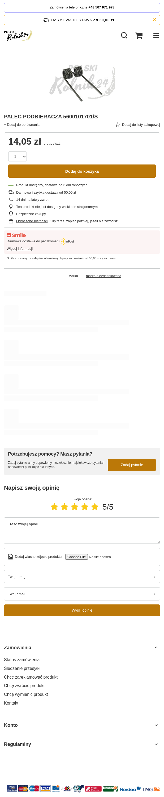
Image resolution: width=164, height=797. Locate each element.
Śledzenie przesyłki (22, 668)
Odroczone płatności (32, 221)
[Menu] (156, 36)
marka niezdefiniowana (103, 276)
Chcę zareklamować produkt (31, 677)
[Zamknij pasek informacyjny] (154, 20)
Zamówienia (17, 647)
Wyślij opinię (82, 610)
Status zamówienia (22, 659)
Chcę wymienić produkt (26, 694)
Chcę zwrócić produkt (24, 685)
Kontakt (11, 703)
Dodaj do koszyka (82, 171)
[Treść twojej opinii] (82, 530)
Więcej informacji (20, 249)
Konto (11, 725)
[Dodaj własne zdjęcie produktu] (98, 557)
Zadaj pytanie (132, 465)
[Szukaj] (124, 36)
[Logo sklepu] (18, 35)
